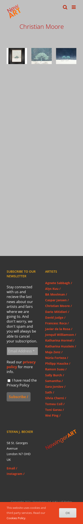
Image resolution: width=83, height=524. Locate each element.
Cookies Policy (16, 518)
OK (68, 513)
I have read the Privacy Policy (22, 383)
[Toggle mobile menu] (74, 7)
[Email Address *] (22, 351)
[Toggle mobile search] (65, 7)
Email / (12, 468)
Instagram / (16, 474)
